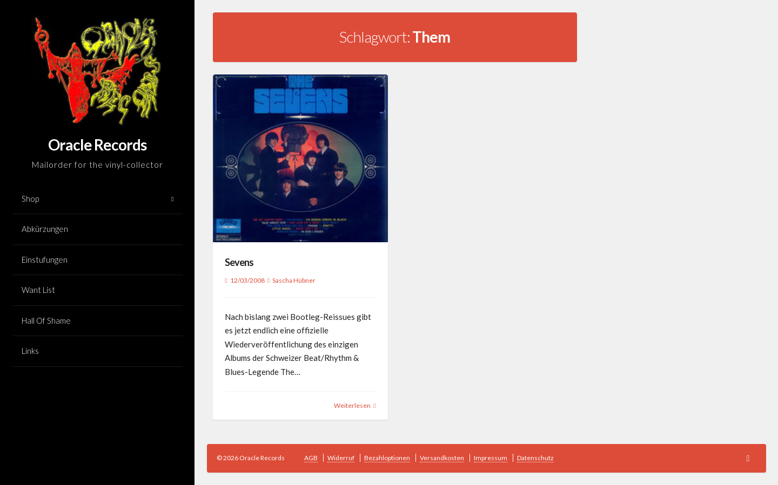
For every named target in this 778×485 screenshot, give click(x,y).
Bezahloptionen (387, 458)
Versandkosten (442, 458)
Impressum (490, 458)
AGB (311, 458)
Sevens (239, 262)
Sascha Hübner (294, 280)
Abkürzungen (45, 229)
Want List (38, 290)
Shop (30, 198)
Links (30, 351)
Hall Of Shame (46, 320)
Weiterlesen (352, 405)
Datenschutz (535, 458)
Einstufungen (45, 259)
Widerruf (340, 458)
